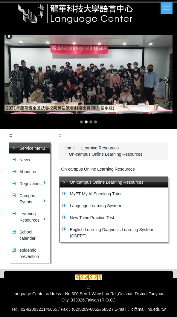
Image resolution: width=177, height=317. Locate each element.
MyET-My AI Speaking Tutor (96, 193)
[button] (9, 36)
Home (69, 148)
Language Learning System (95, 205)
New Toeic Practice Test (92, 217)
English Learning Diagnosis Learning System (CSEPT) (111, 232)
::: (10, 135)
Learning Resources (100, 148)
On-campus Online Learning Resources (105, 154)
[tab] (81, 122)
